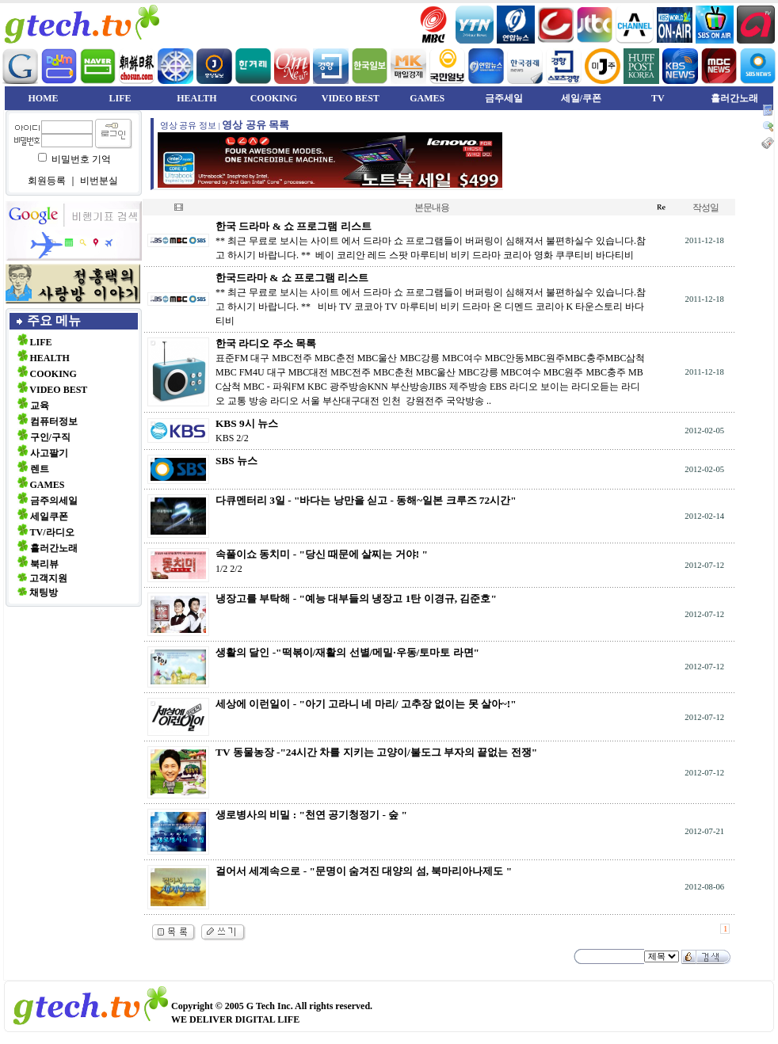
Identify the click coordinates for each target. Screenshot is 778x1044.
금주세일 (504, 98)
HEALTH (196, 98)
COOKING (273, 98)
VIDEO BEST (350, 98)
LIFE (120, 98)
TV (658, 98)
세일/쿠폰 (581, 98)
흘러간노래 (734, 98)
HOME (44, 98)
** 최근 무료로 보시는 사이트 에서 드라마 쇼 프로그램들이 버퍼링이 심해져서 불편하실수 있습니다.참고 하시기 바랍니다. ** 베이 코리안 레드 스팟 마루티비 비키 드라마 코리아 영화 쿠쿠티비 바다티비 (430, 241)
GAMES (427, 98)
